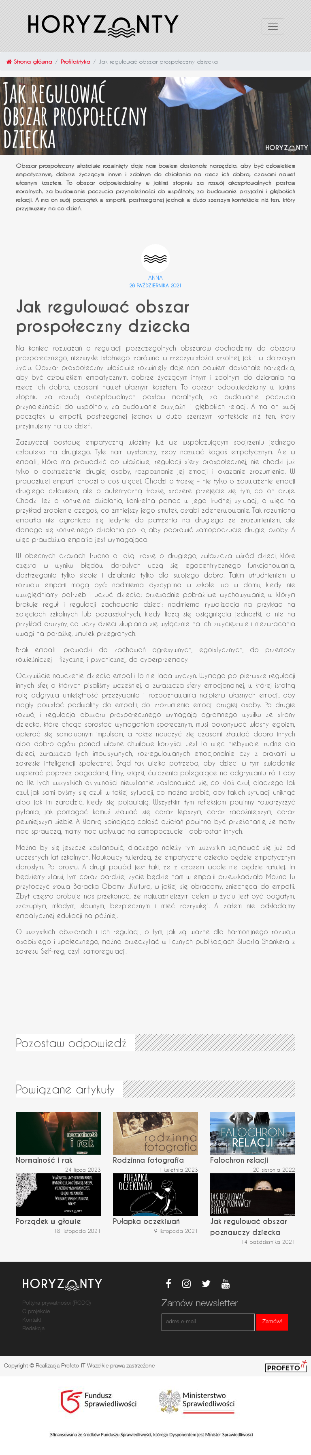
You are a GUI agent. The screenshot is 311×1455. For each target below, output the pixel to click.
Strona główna (29, 61)
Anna (155, 277)
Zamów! (272, 1322)
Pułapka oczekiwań (146, 1221)
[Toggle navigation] (273, 26)
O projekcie (36, 1312)
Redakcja (33, 1329)
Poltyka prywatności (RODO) (56, 1303)
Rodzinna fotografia (148, 1160)
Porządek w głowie (48, 1221)
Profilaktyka (75, 61)
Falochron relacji (239, 1160)
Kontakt (31, 1320)
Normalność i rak (44, 1160)
